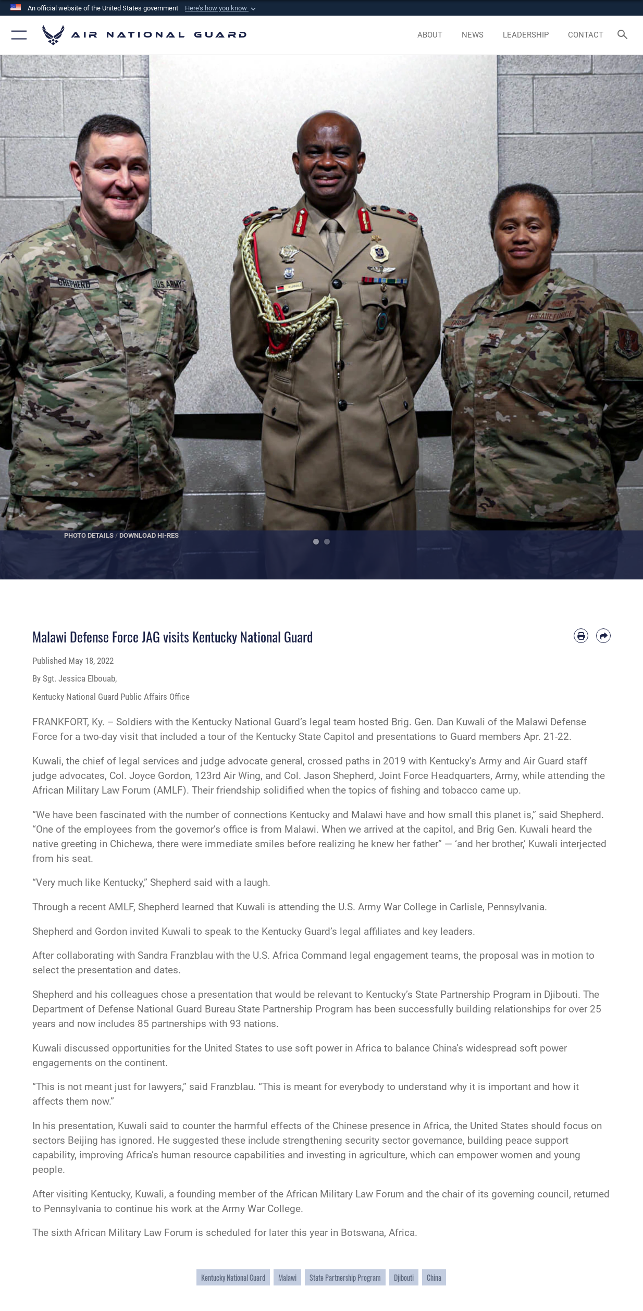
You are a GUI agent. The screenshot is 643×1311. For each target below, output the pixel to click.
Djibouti (404, 1277)
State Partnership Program (345, 1277)
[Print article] (581, 635)
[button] (221, 8)
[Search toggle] (625, 35)
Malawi (287, 1277)
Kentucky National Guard (233, 1277)
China (434, 1277)
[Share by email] (603, 635)
